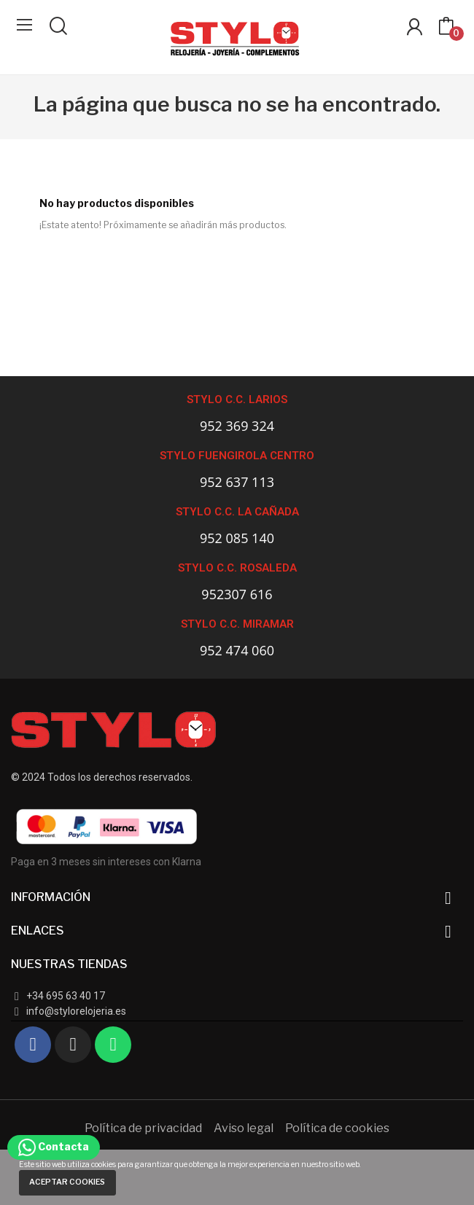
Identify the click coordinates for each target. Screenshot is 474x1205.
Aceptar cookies (67, 1182)
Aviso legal (243, 1128)
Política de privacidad (143, 1128)
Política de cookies (337, 1128)
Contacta (53, 1146)
